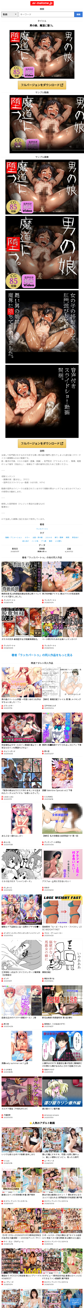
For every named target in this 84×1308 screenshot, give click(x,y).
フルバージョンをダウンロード (42, 85)
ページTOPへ (75, 1301)
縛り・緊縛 (59, 537)
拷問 (67, 537)
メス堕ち (58, 541)
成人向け (25, 541)
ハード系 (35, 541)
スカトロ (48, 537)
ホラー (27, 537)
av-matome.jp (42, 3)
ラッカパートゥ (42, 529)
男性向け (75, 537)
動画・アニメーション (13, 537)
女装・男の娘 (38, 537)
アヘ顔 (43, 541)
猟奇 (50, 541)
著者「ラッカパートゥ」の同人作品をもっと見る (42, 655)
